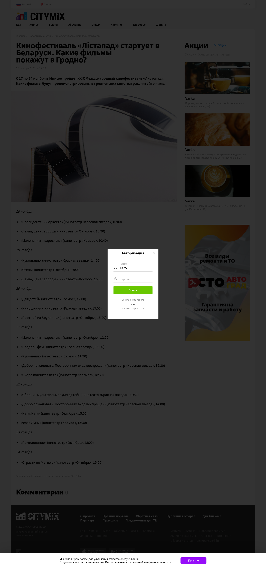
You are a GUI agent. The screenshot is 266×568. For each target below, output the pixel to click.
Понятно (193, 560)
